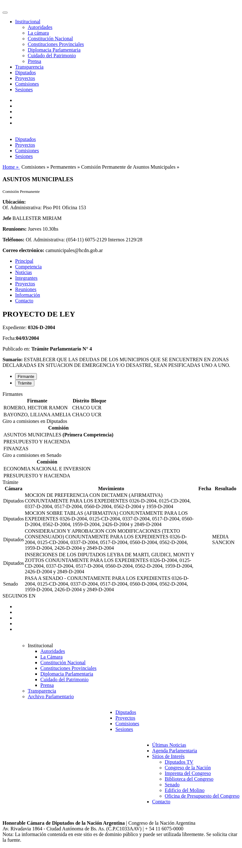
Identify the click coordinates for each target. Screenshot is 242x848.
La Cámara (51, 657)
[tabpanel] (121, 404)
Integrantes (26, 278)
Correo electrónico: (23, 250)
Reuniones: (14, 229)
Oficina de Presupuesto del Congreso (202, 796)
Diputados (25, 72)
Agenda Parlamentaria (174, 750)
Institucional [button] (27, 21)
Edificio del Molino (185, 790)
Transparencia (29, 67)
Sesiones (24, 89)
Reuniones (26, 289)
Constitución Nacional (50, 38)
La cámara (38, 33)
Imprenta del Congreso (188, 773)
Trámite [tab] (25, 383)
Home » (11, 167)
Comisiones (27, 84)
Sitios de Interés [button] (168, 756)
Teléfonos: (14, 239)
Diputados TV (179, 762)
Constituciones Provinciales (56, 44)
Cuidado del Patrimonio (52, 55)
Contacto (24, 300)
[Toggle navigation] (5, 13)
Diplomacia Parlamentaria (54, 50)
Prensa (34, 61)
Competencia (28, 266)
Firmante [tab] (26, 376)
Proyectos (25, 78)
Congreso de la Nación (188, 767)
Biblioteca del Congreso (189, 779)
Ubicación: (14, 202)
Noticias (23, 272)
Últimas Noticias (169, 745)
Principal (24, 261)
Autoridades (40, 27)
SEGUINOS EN (19, 595)
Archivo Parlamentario (51, 696)
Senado (172, 784)
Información (27, 295)
